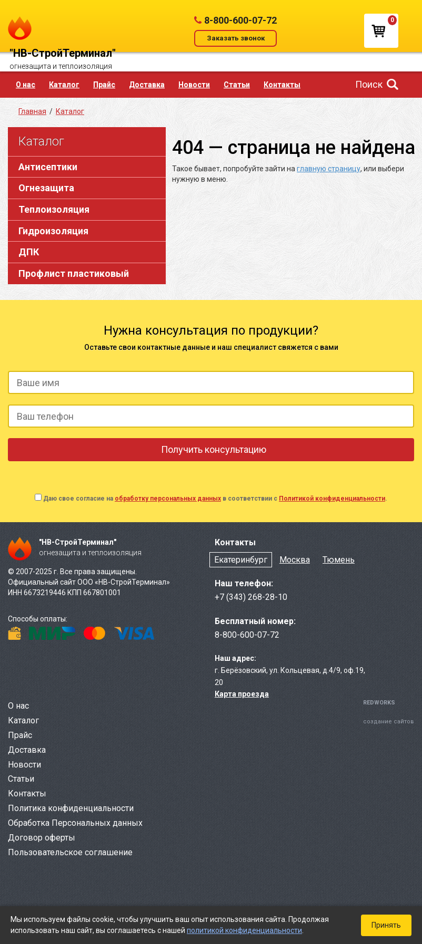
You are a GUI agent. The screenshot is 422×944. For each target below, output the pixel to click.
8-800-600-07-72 (240, 20)
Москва (294, 560)
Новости (194, 84)
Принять (386, 925)
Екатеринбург (240, 560)
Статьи (237, 84)
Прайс (104, 84)
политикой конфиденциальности (244, 930)
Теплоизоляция (53, 209)
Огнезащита (46, 187)
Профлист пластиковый (73, 273)
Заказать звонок (236, 38)
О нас (25, 84)
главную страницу (328, 168)
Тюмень (339, 560)
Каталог (64, 84)
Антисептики (47, 166)
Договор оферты (41, 838)
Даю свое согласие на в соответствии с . (215, 498)
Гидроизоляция (53, 230)
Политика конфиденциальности (71, 808)
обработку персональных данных (168, 498)
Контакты (282, 84)
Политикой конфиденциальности (332, 498)
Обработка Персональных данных (75, 823)
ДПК (28, 251)
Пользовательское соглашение (70, 852)
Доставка (147, 84)
